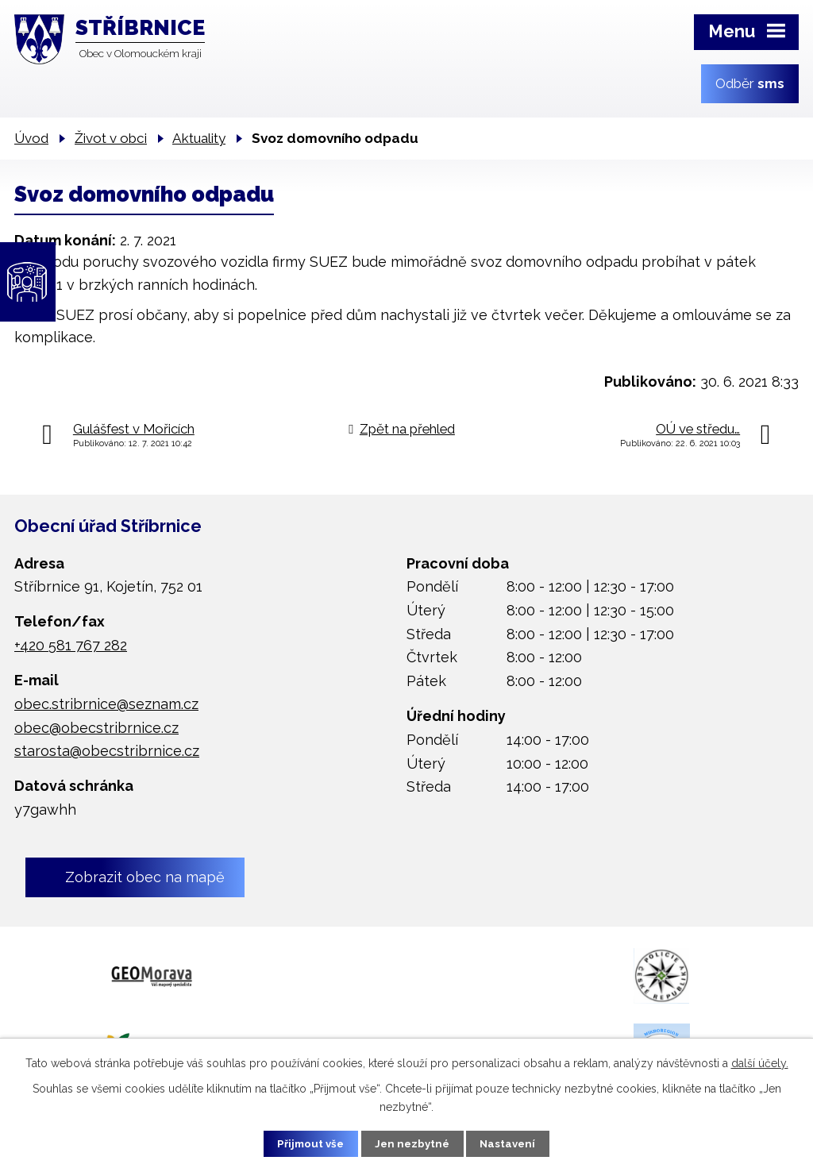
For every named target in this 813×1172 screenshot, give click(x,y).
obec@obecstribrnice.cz (96, 727)
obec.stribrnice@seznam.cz (106, 704)
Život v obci (111, 138)
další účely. (759, 1061)
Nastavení (517, 1142)
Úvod (31, 138)
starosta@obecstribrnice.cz (106, 750)
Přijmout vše (302, 1142)
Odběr (749, 83)
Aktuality (198, 138)
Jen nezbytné (413, 1142)
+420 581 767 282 (70, 645)
